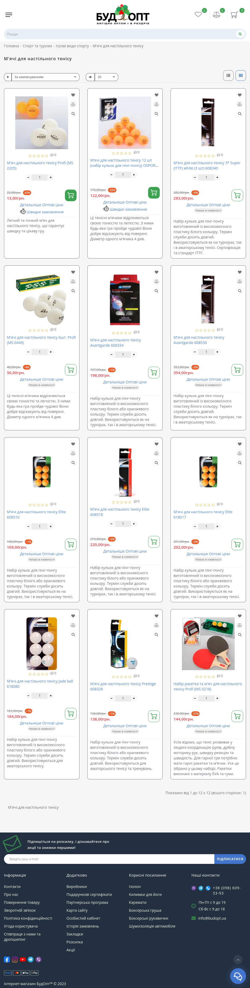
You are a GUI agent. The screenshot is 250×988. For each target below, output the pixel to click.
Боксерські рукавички (148, 918)
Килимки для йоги (145, 894)
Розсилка (75, 941)
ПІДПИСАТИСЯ (230, 859)
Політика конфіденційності (28, 918)
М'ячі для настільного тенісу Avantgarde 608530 (198, 340)
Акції (71, 949)
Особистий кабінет (83, 918)
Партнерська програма (87, 902)
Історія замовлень (83, 926)
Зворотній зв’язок (20, 910)
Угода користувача (21, 926)
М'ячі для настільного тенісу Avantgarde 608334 (115, 342)
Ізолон (135, 886)
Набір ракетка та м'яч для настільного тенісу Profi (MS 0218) (207, 686)
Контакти (12, 886)
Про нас (11, 894)
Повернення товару (22, 902)
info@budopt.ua (212, 918)
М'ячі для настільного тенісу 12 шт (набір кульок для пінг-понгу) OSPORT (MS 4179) (124, 165)
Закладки (75, 934)
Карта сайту (77, 910)
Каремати (138, 902)
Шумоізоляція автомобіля (152, 926)
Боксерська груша (145, 910)
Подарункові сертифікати (89, 894)
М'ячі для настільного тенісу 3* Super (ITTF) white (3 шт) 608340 (206, 165)
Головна (11, 45)
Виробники (77, 886)
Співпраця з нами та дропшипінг (22, 936)
